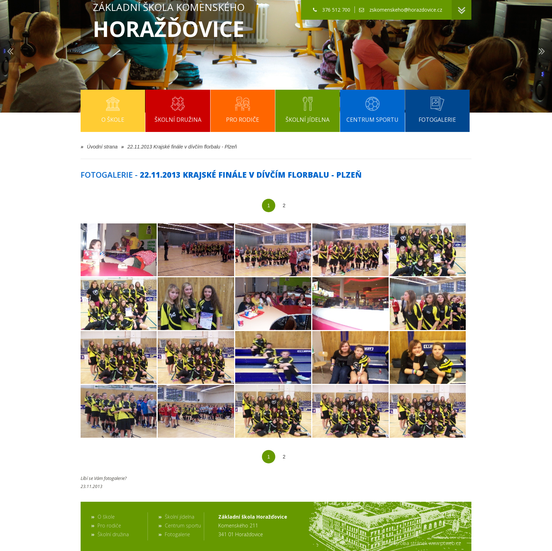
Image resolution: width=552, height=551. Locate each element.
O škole (106, 516)
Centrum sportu (183, 525)
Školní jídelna (179, 516)
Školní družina (113, 534)
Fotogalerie (177, 534)
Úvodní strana (99, 147)
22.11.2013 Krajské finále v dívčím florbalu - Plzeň (179, 147)
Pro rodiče (109, 525)
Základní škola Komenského (169, 21)
